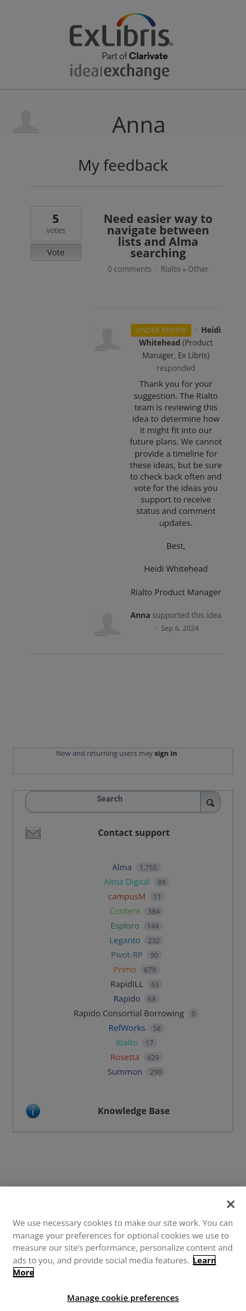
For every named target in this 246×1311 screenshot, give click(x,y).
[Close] (231, 1210)
